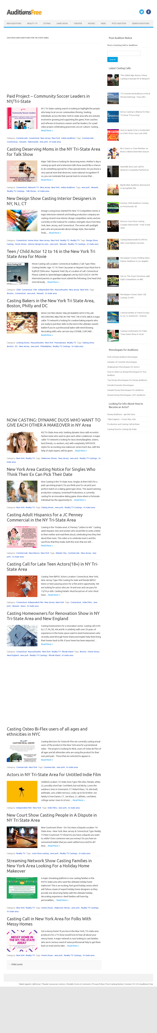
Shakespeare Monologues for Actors (123, 367)
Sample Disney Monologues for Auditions (125, 390)
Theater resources (50, 984)
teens (23, 606)
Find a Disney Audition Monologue (122, 357)
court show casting (40, 853)
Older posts (16, 964)
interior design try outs (38, 244)
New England (13, 655)
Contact (128, 984)
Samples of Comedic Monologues (122, 362)
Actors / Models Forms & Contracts (75, 984)
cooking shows (23, 343)
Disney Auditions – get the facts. (121, 414)
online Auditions (68, 138)
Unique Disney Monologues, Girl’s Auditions (126, 395)
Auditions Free (146, 984)
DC (16, 346)
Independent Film (46, 290)
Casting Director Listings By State (122, 429)
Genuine (22, 142)
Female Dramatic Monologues (120, 385)
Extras (47, 23)
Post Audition (119, 23)
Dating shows (47, 507)
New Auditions (14, 23)
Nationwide (33, 142)
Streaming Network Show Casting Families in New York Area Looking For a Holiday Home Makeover (49, 865)
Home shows (21, 244)
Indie (103, 23)
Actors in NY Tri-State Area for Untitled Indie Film (54, 774)
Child (18, 290)
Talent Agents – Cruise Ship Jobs (121, 419)
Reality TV (32, 23)
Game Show (62, 23)
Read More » (47, 130)
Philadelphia (45, 346)
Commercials (22, 138)
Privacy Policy (98, 984)
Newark (94, 187)
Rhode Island (67, 651)
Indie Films (87, 602)
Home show (33, 240)
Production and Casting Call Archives (123, 424)
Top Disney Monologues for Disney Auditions (127, 380)
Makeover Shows (49, 458)
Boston (10, 293)
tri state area (55, 142)
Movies (91, 23)
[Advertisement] (54, 72)
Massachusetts (61, 290)
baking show (88, 343)
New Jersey (45, 138)
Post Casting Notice (114, 984)
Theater (78, 23)
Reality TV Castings (15, 191)
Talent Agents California (29, 984)
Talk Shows (31, 191)
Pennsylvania (60, 343)
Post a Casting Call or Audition (122, 45)
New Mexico (34, 553)
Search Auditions (140, 23)
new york (44, 142)
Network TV (33, 187)
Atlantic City (61, 553)
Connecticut (34, 138)
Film (35, 290)
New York (56, 138)
